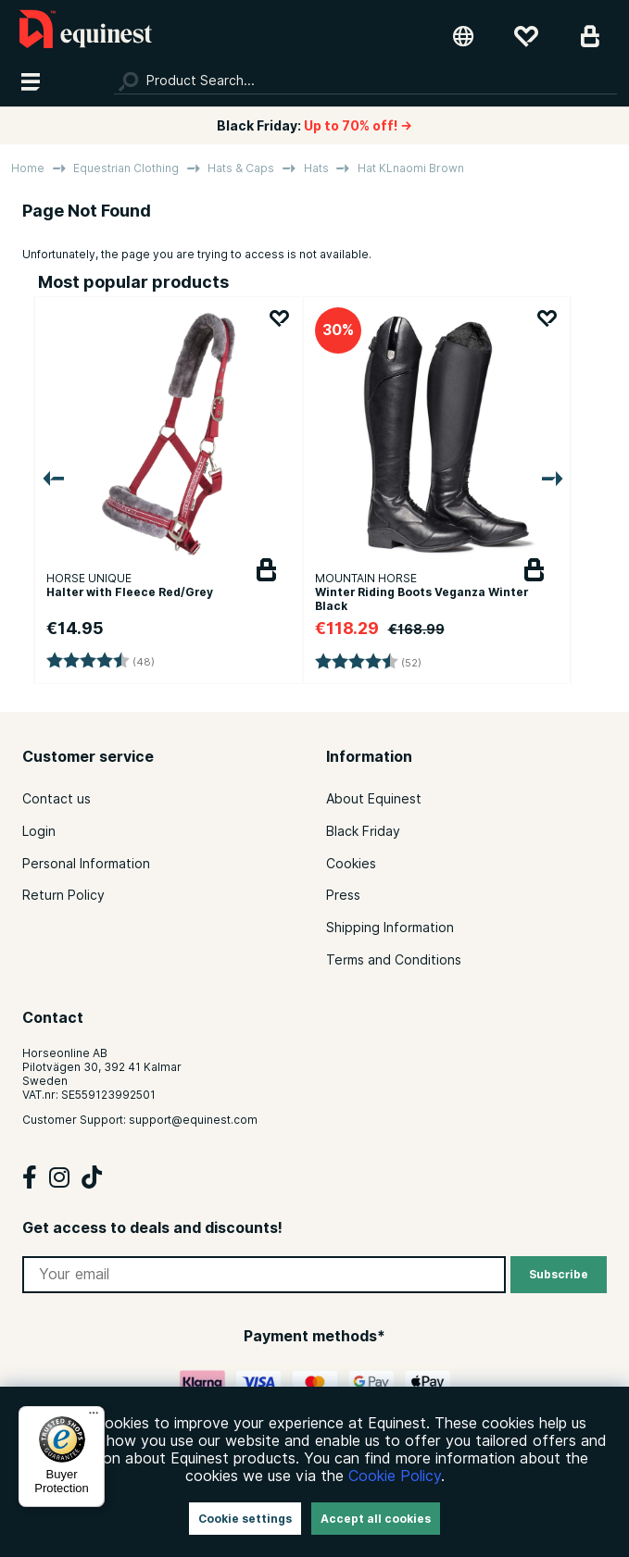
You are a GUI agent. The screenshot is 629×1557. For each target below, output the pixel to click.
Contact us (56, 798)
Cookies (351, 863)
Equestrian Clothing (126, 168)
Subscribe (558, 1274)
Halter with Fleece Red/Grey (129, 592)
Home (27, 168)
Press (343, 895)
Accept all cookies (376, 1519)
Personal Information (86, 863)
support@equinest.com (193, 1120)
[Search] (365, 80)
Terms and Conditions (393, 960)
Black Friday (363, 831)
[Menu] (93, 1417)
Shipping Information (390, 927)
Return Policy (63, 895)
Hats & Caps (241, 168)
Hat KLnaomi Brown (411, 168)
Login (39, 831)
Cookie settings (245, 1519)
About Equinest (373, 798)
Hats (316, 168)
